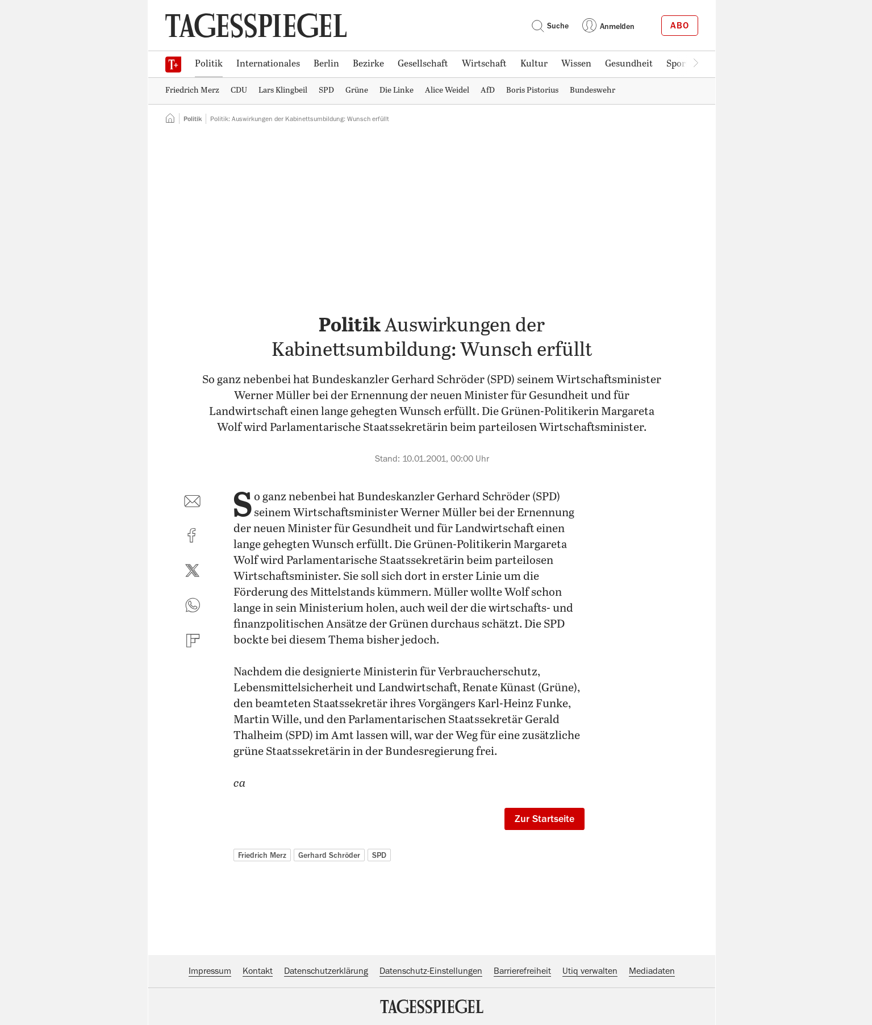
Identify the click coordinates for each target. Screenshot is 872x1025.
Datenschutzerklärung (326, 971)
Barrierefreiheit (522, 971)
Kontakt (258, 971)
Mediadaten (652, 971)
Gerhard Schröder (329, 855)
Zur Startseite (544, 819)
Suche (550, 25)
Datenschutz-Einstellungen (430, 971)
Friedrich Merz (262, 855)
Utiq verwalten (590, 971)
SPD (379, 855)
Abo (679, 25)
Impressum (210, 971)
